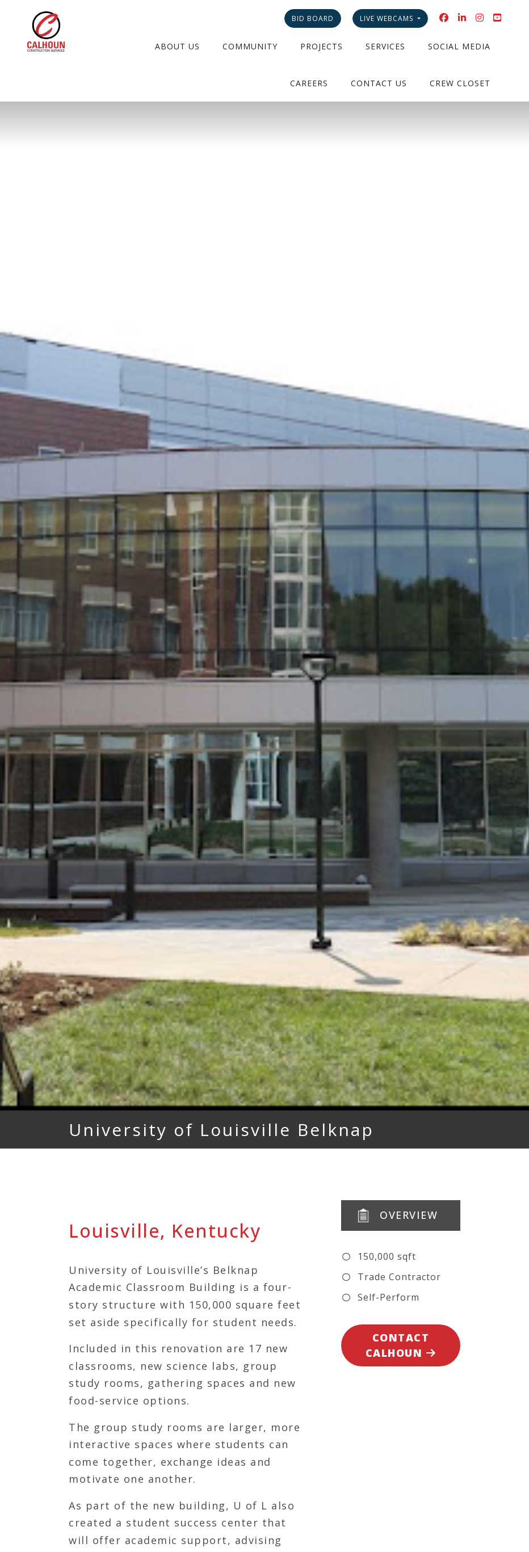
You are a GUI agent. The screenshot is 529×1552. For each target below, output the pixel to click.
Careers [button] (309, 83)
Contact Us (379, 83)
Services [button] (385, 46)
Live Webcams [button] (387, 18)
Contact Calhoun (401, 1345)
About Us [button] (177, 46)
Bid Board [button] (313, 18)
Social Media (459, 46)
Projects (321, 46)
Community (250, 46)
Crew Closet (460, 83)
